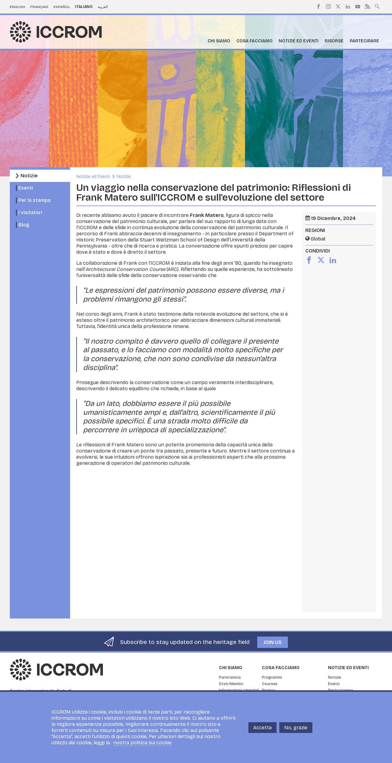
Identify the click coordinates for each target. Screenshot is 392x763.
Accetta (262, 727)
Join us (272, 642)
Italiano (83, 7)
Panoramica (230, 677)
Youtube (357, 6)
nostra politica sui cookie (142, 743)
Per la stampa (34, 200)
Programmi (272, 677)
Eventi (25, 188)
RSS (367, 6)
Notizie (29, 176)
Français (39, 7)
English (17, 7)
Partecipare (364, 41)
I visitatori (30, 212)
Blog (23, 225)
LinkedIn (347, 6)
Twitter (338, 6)
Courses (269, 683)
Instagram (328, 6)
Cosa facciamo (254, 41)
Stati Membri (231, 683)
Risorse (334, 41)
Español (62, 7)
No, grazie (295, 727)
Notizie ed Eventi (298, 41)
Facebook (318, 6)
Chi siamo (219, 41)
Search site (377, 5)
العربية (103, 7)
